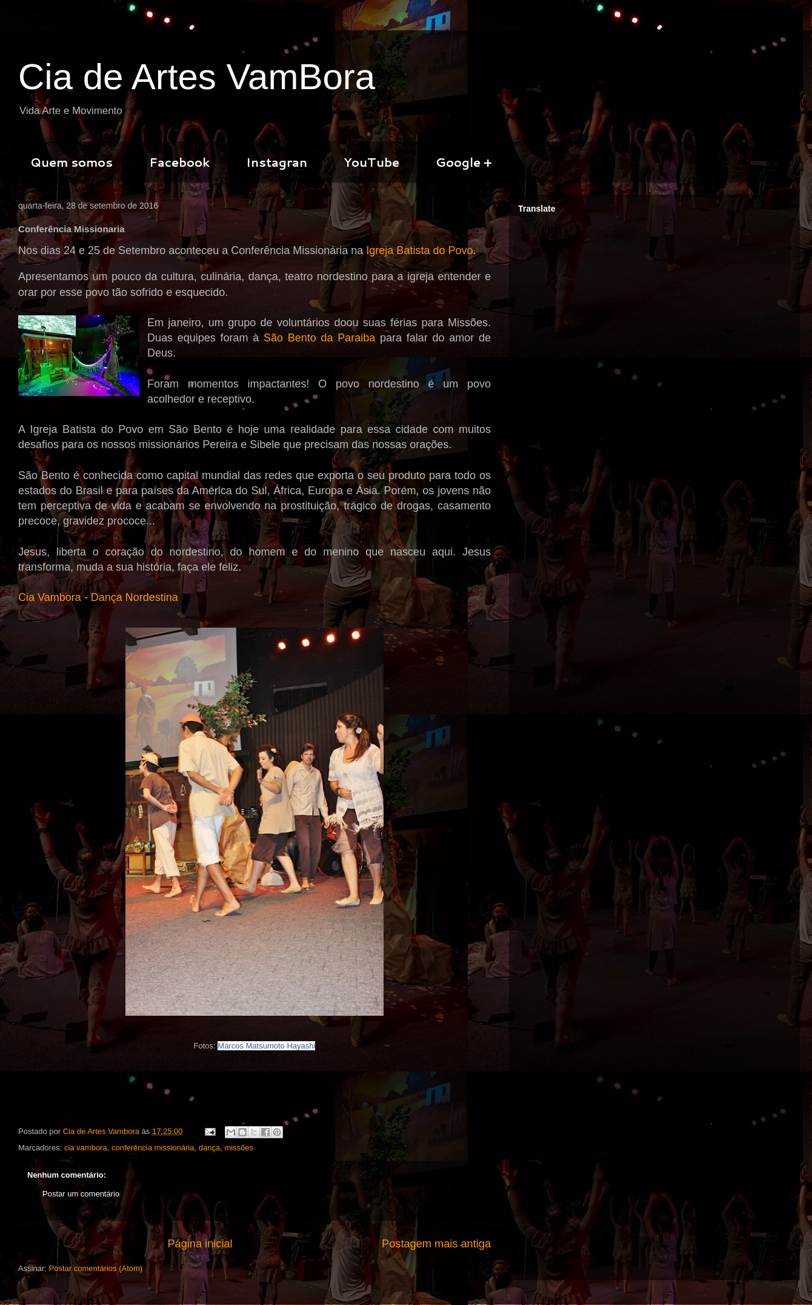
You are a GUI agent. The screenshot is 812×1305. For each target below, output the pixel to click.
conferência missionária (153, 1147)
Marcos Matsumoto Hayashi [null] (266, 1045)
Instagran (276, 161)
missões (238, 1147)
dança (209, 1147)
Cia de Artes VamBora (196, 76)
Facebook (179, 161)
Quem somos (71, 161)
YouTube (371, 161)
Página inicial (199, 1244)
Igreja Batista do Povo (419, 250)
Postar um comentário (80, 1193)
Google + (464, 161)
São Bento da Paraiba (319, 338)
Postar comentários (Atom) (96, 1268)
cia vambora (85, 1147)
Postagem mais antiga (436, 1244)
